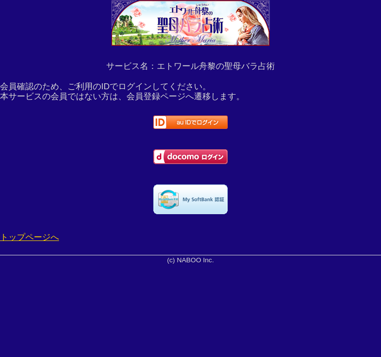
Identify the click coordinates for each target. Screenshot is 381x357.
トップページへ (29, 237)
